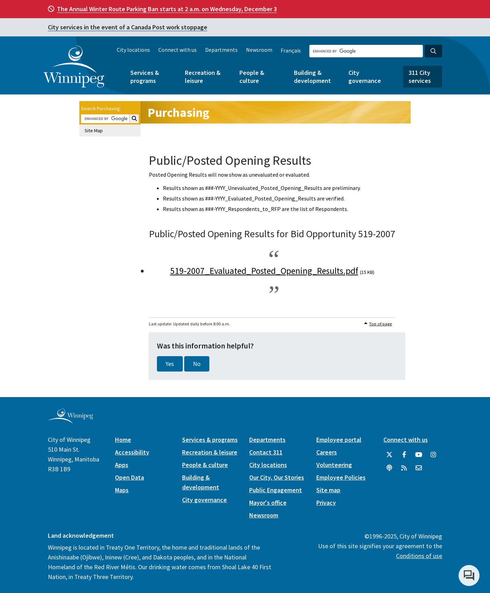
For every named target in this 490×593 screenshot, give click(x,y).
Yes (170, 364)
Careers (326, 452)
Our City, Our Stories (276, 477)
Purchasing (178, 112)
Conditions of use (419, 556)
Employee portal (338, 440)
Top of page (380, 323)
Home (123, 440)
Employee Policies (341, 477)
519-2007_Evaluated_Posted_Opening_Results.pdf (264, 270)
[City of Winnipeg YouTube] (419, 455)
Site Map (94, 130)
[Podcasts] (389, 468)
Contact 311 (265, 452)
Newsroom (259, 49)
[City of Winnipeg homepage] (70, 421)
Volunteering (334, 465)
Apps (121, 465)
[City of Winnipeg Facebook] (404, 455)
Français (291, 50)
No (197, 364)
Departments (221, 49)
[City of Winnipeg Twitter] (389, 455)
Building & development (312, 77)
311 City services (420, 77)
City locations (133, 49)
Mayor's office (268, 503)
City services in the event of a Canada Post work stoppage (127, 27)
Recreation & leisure (203, 77)
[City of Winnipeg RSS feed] (404, 468)
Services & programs (144, 77)
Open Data (129, 477)
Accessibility (132, 452)
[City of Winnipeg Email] (419, 468)
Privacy (326, 503)
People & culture (251, 77)
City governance (364, 77)
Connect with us (177, 49)
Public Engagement (275, 490)
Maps (122, 490)
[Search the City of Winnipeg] (366, 51)
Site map (328, 490)
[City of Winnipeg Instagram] (433, 455)
